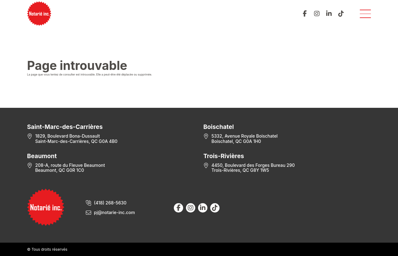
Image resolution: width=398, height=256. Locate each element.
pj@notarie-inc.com (114, 212)
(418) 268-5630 (110, 202)
